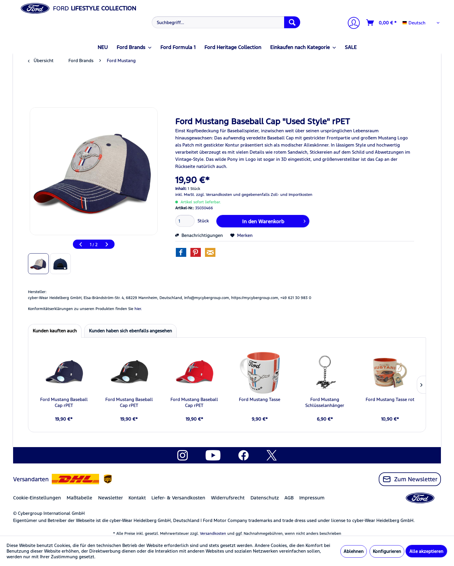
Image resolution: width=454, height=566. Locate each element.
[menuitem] (225, 22)
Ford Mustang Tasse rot (390, 399)
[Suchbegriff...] (226, 22)
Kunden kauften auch (55, 331)
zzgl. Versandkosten (214, 194)
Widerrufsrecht (228, 498)
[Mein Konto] (351, 23)
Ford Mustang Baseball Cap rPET (64, 402)
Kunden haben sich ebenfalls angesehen (130, 331)
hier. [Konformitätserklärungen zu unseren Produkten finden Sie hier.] (138, 308)
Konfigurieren (387, 551)
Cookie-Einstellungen (37, 498)
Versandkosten (213, 533)
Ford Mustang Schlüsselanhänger (324, 402)
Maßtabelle (79, 498)
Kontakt (137, 498)
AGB (289, 498)
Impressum (312, 498)
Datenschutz (265, 498)
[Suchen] (292, 22)
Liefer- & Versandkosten (178, 498)
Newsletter (110, 498)
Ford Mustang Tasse (259, 399)
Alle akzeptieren (426, 551)
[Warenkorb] (382, 23)
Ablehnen (354, 551)
